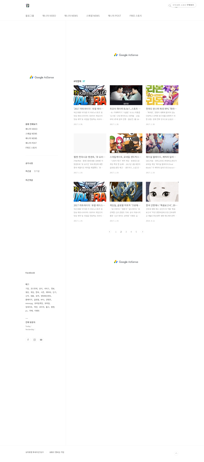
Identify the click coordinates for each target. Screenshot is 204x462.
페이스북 (28, 339)
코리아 (41, 307)
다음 (142, 231)
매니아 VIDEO (49, 15)
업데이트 (29, 307)
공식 (40, 288)
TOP (176, 453)
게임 (32, 292)
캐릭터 (48, 292)
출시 (47, 307)
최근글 (28, 171)
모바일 (47, 303)
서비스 (46, 288)
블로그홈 (30, 15)
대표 (32, 296)
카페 (31, 310)
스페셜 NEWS (93, 15)
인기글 (37, 171)
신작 (27, 296)
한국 (37, 292)
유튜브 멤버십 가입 (56, 452)
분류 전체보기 (31, 124)
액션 (35, 307)
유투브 (41, 339)
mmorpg (29, 303)
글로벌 (36, 299)
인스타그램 (34, 339)
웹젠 (52, 307)
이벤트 (37, 310)
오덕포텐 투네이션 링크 (35, 452)
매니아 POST (114, 15)
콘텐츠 (48, 299)
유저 (37, 296)
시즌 (42, 292)
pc (27, 310)
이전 (109, 231)
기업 (27, 288)
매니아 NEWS (71, 15)
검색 (170, 6)
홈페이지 (29, 299)
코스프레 (34, 288)
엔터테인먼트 (46, 296)
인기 (54, 292)
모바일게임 (38, 303)
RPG (42, 299)
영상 (27, 292)
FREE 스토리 (136, 15)
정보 (52, 288)
